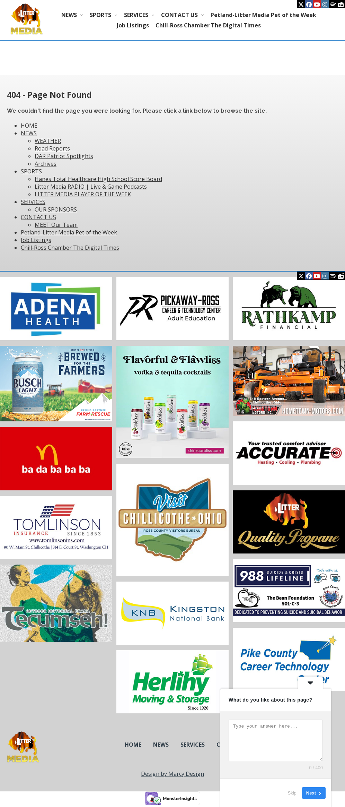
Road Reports (52, 148)
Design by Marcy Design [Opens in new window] (172, 774)
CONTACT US (179, 15)
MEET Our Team (56, 225)
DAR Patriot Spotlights (64, 156)
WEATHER (48, 141)
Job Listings (133, 25)
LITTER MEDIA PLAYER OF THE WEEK (83, 194)
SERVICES (136, 15)
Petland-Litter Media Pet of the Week (263, 15)
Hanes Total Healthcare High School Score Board (98, 179)
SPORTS (100, 15)
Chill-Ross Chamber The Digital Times (208, 25)
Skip (292, 793)
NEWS (69, 15)
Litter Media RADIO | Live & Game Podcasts (91, 186)
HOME (29, 125)
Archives (45, 164)
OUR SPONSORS (56, 209)
